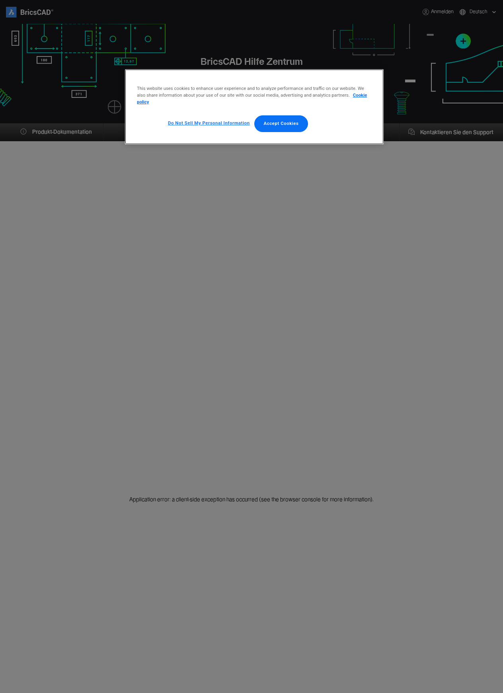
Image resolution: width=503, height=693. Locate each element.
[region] (254, 106)
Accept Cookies (281, 123)
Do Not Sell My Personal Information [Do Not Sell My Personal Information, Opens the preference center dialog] (209, 123)
